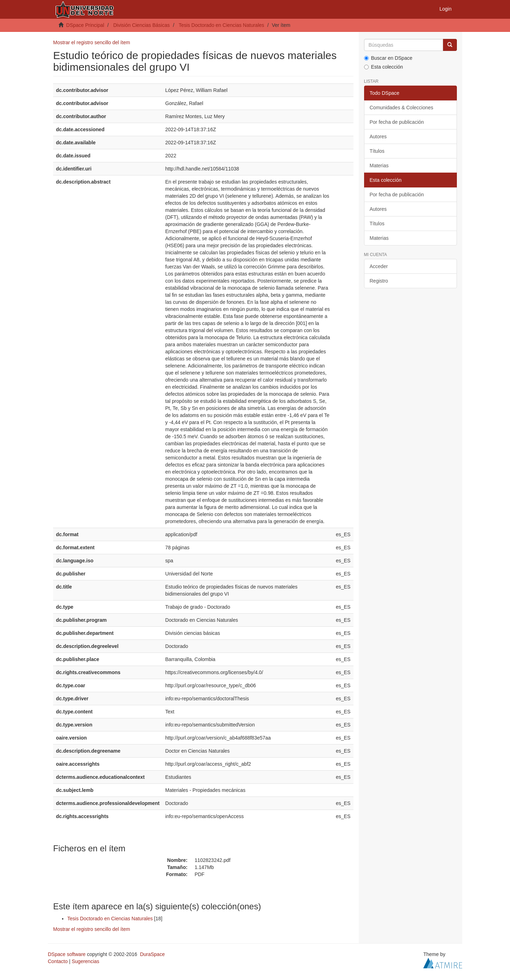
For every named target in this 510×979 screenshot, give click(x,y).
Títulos (377, 151)
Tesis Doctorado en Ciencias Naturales (221, 25)
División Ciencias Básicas (141, 25)
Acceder (379, 266)
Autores (378, 136)
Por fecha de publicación (397, 122)
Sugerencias (85, 961)
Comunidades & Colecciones (402, 107)
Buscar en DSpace (388, 58)
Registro (379, 281)
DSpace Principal (85, 25)
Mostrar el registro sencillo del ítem (91, 42)
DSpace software (67, 954)
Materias (379, 165)
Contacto (58, 961)
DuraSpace (152, 954)
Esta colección (383, 67)
